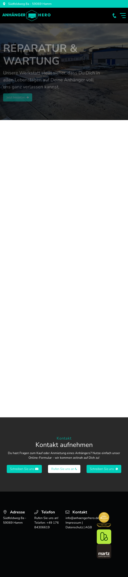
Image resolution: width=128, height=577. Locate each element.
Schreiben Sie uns (24, 469)
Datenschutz (74, 527)
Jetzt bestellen (17, 97)
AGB (88, 527)
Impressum (73, 523)
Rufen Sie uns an (64, 469)
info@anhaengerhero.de (82, 518)
